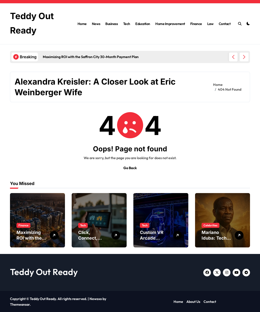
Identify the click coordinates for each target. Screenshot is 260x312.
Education (142, 23)
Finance (196, 23)
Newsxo (95, 298)
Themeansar (20, 304)
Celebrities (210, 225)
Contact (225, 23)
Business (111, 23)
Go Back (130, 167)
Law (210, 23)
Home (82, 23)
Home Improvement (170, 23)
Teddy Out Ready (44, 271)
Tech (126, 23)
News (96, 23)
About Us (193, 301)
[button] (244, 56)
